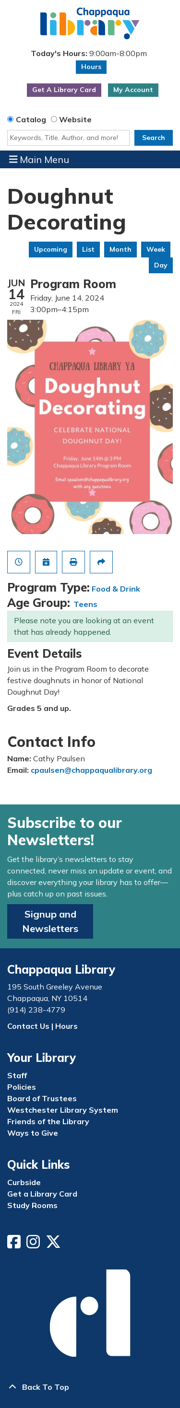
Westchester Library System (62, 1110)
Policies (21, 1087)
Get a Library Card (42, 1194)
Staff (17, 1075)
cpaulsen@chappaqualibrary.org (91, 770)
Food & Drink (116, 588)
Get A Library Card (64, 89)
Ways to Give (32, 1133)
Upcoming (50, 249)
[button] (88, 53)
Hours (91, 66)
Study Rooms (32, 1205)
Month (120, 249)
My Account (133, 89)
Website (75, 119)
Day (161, 265)
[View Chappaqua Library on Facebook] (15, 1244)
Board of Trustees (42, 1098)
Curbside (24, 1182)
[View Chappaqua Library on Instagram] (34, 1244)
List (88, 249)
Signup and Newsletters (50, 921)
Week (155, 249)
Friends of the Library (48, 1121)
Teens (85, 604)
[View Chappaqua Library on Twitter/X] (54, 1244)
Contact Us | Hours (42, 1026)
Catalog (31, 119)
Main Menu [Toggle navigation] (39, 159)
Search (153, 137)
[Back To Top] (90, 1387)
